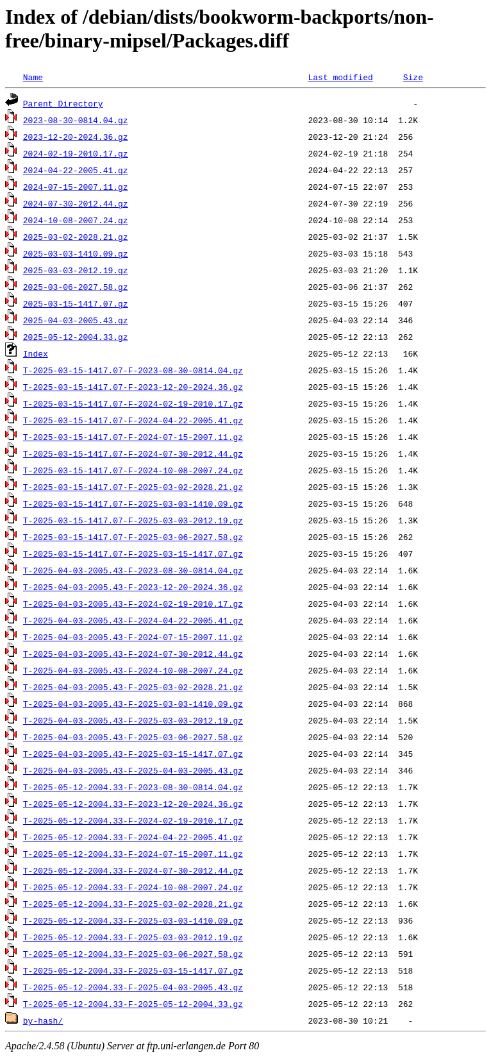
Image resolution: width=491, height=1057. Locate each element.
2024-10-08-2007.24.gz (75, 220)
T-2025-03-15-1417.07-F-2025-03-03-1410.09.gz (133, 503)
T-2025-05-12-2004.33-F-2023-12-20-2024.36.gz (133, 803)
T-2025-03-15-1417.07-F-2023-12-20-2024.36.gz (133, 387)
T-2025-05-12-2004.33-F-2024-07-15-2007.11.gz (133, 853)
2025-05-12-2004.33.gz (75, 336)
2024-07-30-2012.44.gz (75, 203)
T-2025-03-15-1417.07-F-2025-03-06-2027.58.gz (133, 537)
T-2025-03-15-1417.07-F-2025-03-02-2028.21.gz (133, 487)
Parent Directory (63, 103)
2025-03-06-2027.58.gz (75, 286)
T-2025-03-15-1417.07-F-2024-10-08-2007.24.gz (133, 470)
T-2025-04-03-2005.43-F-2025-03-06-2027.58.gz (133, 737)
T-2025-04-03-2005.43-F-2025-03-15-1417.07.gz (133, 753)
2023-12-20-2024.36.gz (75, 136)
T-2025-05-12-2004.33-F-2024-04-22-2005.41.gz (133, 837)
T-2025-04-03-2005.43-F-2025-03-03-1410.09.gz (133, 703)
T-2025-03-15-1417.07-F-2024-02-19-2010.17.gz (133, 403)
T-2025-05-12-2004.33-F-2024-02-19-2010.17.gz (133, 820)
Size (413, 77)
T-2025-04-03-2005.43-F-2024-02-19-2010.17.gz (133, 603)
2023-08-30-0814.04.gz (75, 120)
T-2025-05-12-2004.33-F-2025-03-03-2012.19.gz (133, 937)
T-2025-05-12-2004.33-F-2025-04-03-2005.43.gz (133, 987)
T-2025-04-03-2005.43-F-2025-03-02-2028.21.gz (133, 687)
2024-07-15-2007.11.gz (75, 186)
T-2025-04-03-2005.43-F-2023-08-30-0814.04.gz (133, 570)
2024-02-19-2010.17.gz (75, 153)
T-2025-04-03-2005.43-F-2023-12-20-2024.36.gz (133, 587)
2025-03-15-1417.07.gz (75, 303)
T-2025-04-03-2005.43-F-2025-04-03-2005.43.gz (133, 770)
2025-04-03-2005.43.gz (75, 320)
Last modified (340, 77)
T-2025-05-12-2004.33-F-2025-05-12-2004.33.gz (133, 1004)
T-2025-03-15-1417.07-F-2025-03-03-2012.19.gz (133, 520)
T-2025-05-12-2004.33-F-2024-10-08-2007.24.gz (133, 887)
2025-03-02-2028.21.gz (75, 236)
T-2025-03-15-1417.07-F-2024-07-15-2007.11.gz (133, 437)
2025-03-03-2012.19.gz (75, 270)
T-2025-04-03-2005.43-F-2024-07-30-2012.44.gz (133, 653)
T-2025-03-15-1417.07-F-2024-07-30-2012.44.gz (133, 453)
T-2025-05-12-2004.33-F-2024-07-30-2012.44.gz (133, 870)
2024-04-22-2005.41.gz (75, 170)
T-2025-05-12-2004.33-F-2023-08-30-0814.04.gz (133, 787)
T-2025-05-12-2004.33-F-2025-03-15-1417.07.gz (133, 970)
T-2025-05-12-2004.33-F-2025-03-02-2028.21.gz (133, 903)
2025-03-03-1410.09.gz (75, 253)
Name (33, 77)
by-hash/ (43, 1020)
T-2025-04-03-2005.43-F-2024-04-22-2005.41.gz (133, 620)
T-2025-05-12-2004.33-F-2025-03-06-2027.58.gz (133, 954)
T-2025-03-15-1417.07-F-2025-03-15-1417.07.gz (133, 553)
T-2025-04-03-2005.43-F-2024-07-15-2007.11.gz (133, 637)
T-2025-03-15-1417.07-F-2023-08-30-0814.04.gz (133, 370)
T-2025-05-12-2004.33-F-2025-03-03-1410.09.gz (133, 920)
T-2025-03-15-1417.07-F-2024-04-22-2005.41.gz (133, 420)
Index (35, 353)
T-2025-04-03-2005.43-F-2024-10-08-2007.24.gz (133, 670)
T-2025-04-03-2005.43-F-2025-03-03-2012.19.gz (133, 720)
